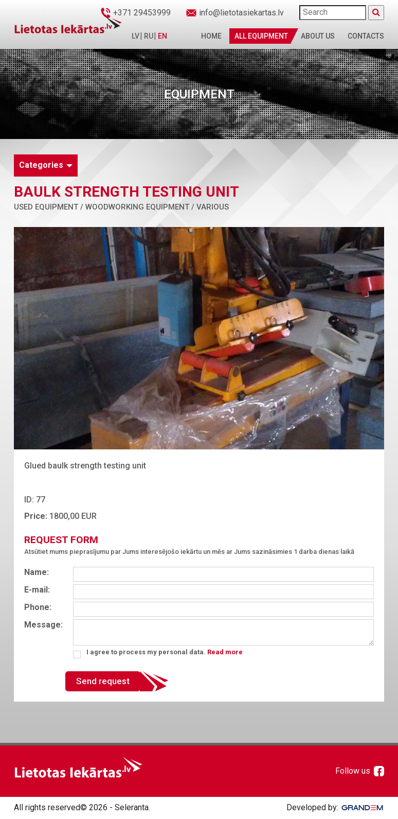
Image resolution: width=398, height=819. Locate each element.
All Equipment (261, 36)
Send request (103, 681)
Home (211, 36)
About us (318, 36)
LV (135, 36)
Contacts (366, 36)
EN (162, 36)
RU (148, 36)
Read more (225, 652)
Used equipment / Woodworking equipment (101, 207)
